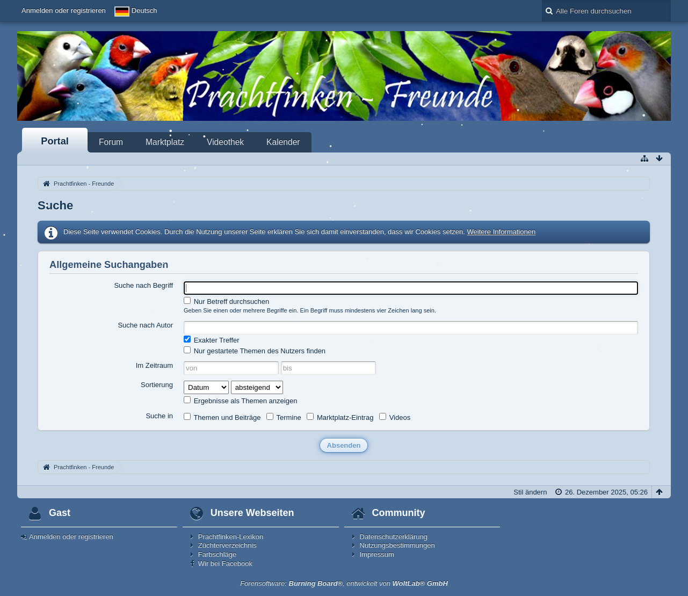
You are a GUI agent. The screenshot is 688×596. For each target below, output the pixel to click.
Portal (55, 141)
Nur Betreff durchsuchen (226, 301)
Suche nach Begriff (143, 285)
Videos (394, 417)
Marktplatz (165, 142)
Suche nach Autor (145, 325)
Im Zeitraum (154, 365)
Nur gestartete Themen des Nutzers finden (254, 350)
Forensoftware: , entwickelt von (344, 583)
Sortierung (157, 385)
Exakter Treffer (212, 340)
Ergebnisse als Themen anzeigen (240, 400)
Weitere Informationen (501, 232)
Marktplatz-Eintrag (340, 417)
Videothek (225, 142)
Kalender (283, 142)
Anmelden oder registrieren (63, 10)
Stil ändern (530, 492)
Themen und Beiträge (222, 417)
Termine (283, 417)
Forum (111, 142)
